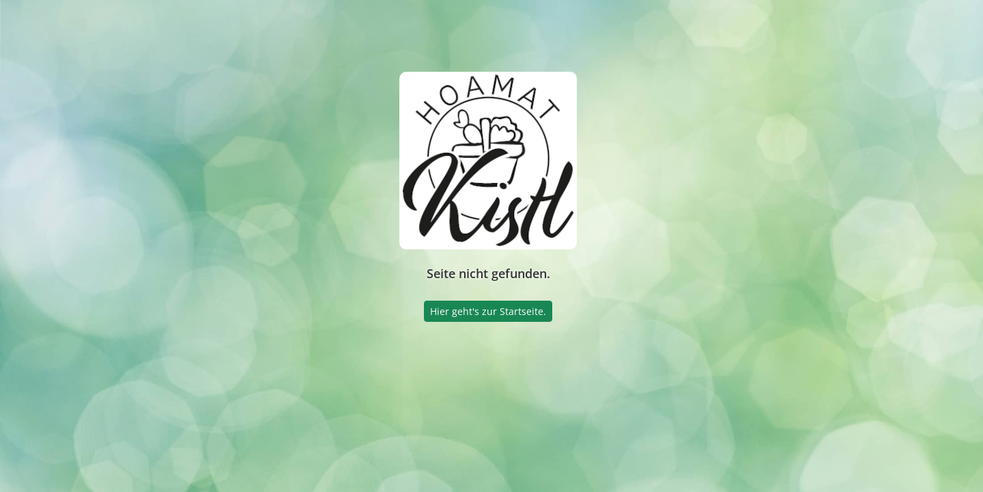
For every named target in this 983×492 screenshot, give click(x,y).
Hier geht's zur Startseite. (488, 311)
